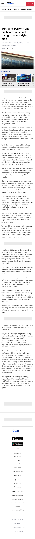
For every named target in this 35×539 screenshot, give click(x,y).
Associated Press (6, 43)
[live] (30, 4)
